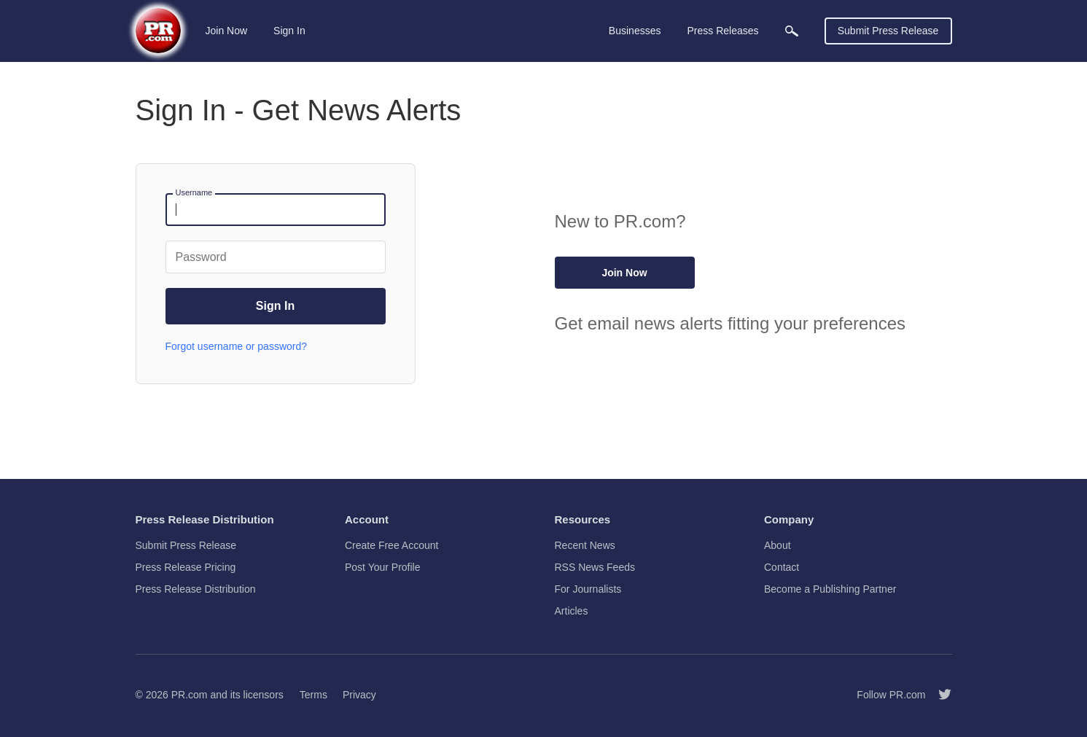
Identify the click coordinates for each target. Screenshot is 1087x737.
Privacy (359, 695)
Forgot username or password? (236, 346)
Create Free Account (391, 545)
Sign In (289, 30)
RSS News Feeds (595, 567)
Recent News (585, 545)
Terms (313, 695)
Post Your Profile (383, 567)
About (777, 545)
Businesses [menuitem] (635, 30)
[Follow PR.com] (939, 695)
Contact (781, 567)
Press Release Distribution (196, 589)
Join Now (227, 30)
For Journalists (588, 589)
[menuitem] (791, 31)
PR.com (189, 695)
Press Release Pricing (186, 567)
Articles (571, 611)
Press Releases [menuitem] (722, 30)
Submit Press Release (888, 30)
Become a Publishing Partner (830, 589)
